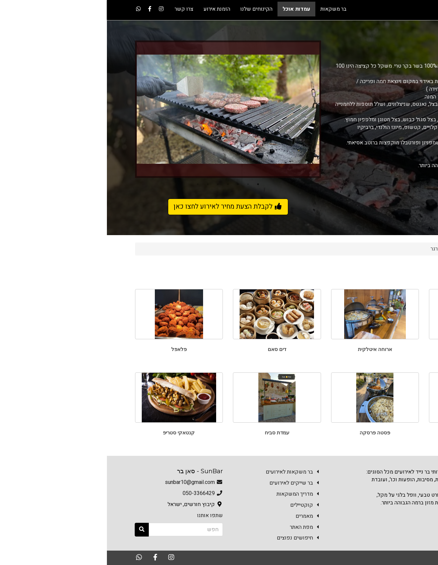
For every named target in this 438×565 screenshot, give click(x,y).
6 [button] (101, 184)
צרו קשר (398, 519)
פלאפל (72, 349)
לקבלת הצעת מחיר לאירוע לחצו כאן (121, 206)
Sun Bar (396, 249)
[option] (121, 109)
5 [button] (111, 184)
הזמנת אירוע (366, 519)
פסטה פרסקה (268, 432)
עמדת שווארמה (366, 432)
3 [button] (131, 184)
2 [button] (141, 184)
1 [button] (151, 184)
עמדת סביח (170, 432)
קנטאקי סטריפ (72, 432)
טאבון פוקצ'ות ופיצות (366, 349)
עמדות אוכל (366, 249)
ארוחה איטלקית (268, 349)
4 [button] (121, 184)
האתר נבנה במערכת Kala (356, 557)
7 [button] (90, 184)
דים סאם (170, 349)
